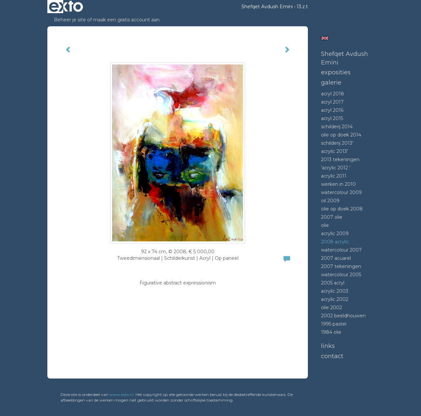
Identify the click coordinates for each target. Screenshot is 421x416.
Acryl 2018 (332, 94)
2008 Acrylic (335, 242)
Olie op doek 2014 (341, 135)
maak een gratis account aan (126, 20)
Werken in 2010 (338, 184)
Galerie (331, 82)
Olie (325, 225)
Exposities (336, 72)
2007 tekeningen (341, 266)
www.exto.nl (121, 394)
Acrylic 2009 (335, 233)
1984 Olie (331, 332)
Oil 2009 (330, 201)
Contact (332, 356)
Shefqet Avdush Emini (267, 7)
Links (328, 346)
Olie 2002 (331, 307)
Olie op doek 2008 (342, 209)
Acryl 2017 (332, 102)
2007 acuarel (336, 258)
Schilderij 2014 (337, 127)
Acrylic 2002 (334, 299)
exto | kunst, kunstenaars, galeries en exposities (66, 6)
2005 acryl (332, 283)
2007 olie (331, 217)
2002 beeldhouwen (343, 316)
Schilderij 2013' (337, 143)
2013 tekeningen (340, 159)
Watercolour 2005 (341, 275)
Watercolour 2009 (341, 192)
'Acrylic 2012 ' (335, 168)
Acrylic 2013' (334, 151)
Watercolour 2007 (341, 250)
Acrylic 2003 (334, 291)
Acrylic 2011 (333, 176)
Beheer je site (70, 20)
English (325, 38)
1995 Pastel (333, 324)
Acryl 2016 (332, 110)
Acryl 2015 (332, 118)
